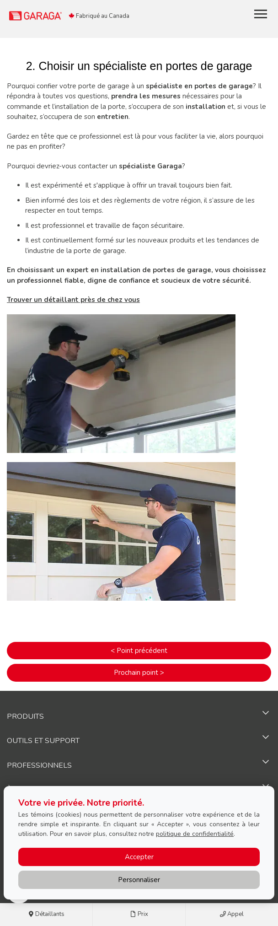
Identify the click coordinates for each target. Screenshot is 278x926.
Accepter (139, 856)
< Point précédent (139, 650)
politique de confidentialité (195, 833)
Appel (232, 914)
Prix (139, 914)
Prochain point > (139, 672)
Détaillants (46, 914)
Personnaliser (139, 879)
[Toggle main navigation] (260, 13)
